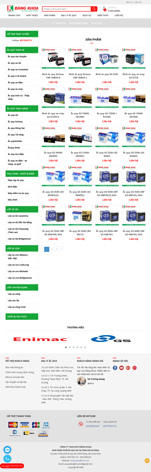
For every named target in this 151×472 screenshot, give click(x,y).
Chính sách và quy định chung (19, 372)
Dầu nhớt (12, 199)
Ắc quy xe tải (14, 63)
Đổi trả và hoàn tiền (14, 377)
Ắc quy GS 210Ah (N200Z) (80, 154)
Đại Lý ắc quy (69, 15)
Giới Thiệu (32, 15)
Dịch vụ (129, 2)
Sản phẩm (49, 15)
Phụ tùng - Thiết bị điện (20, 173)
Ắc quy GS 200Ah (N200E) (53, 154)
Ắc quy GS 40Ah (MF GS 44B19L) (107, 232)
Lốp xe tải (12, 209)
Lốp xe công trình (17, 307)
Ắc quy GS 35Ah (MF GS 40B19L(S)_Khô (107, 193)
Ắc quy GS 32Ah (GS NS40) (106, 154)
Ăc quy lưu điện (16, 154)
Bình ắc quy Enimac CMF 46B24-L (80, 76)
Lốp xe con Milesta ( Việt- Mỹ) (18, 256)
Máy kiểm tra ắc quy (18, 193)
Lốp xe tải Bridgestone (19, 238)
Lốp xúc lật (13, 300)
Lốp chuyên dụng (17, 287)
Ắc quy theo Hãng (78, 23)
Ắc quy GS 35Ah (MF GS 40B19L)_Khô (134, 193)
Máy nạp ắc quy (16, 180)
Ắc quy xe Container (18, 69)
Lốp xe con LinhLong (18, 264)
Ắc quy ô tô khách (17, 76)
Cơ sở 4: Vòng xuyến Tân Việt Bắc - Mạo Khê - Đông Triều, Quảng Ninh (57, 399)
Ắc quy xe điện (15, 82)
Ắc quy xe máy (15, 89)
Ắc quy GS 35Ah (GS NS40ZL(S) (53, 193)
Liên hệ (138, 2)
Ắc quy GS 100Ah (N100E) (80, 115)
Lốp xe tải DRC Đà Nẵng (20, 222)
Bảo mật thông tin (14, 367)
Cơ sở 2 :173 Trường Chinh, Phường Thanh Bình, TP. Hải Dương (54, 379)
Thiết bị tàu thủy (17, 316)
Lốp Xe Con (13, 248)
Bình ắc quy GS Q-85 (107, 74)
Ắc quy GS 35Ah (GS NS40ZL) (80, 193)
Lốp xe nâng (14, 294)
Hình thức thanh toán (15, 386)
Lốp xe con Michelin (18, 271)
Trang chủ (14, 15)
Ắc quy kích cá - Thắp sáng (18, 97)
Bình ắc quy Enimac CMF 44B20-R (53, 76)
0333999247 (92, 426)
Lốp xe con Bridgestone (20, 277)
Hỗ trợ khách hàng (17, 360)
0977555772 (109, 426)
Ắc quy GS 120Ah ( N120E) (107, 115)
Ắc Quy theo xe (15, 50)
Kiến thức (103, 15)
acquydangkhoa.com (79, 460)
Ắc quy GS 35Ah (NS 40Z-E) (80, 232)
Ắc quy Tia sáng (16, 134)
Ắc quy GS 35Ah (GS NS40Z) (133, 154)
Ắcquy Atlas (14, 147)
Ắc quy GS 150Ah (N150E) (133, 115)
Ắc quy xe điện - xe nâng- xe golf (17, 162)
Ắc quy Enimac (15, 121)
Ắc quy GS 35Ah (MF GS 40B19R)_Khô (53, 232)
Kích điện (12, 186)
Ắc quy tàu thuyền (17, 56)
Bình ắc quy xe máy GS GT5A (134, 76)
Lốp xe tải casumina (18, 215)
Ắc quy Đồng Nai (16, 128)
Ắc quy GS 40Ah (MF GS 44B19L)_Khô (134, 232)
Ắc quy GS (97, 23)
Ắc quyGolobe (15, 141)
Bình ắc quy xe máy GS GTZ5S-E (53, 115)
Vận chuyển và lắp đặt (15, 382)
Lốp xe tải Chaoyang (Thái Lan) (18, 230)
